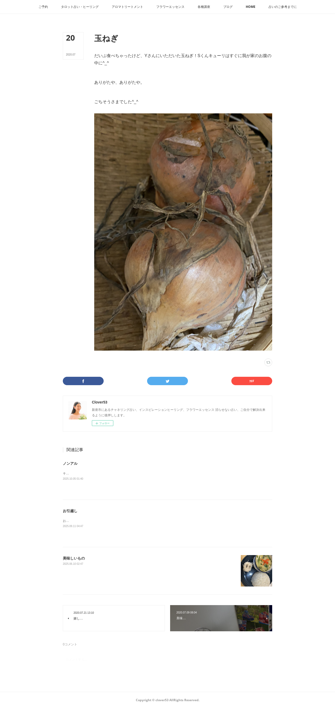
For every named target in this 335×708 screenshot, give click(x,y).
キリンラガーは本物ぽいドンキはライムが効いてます (100, 473)
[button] (43, 7)
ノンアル (70, 463)
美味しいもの (74, 558)
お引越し (70, 511)
